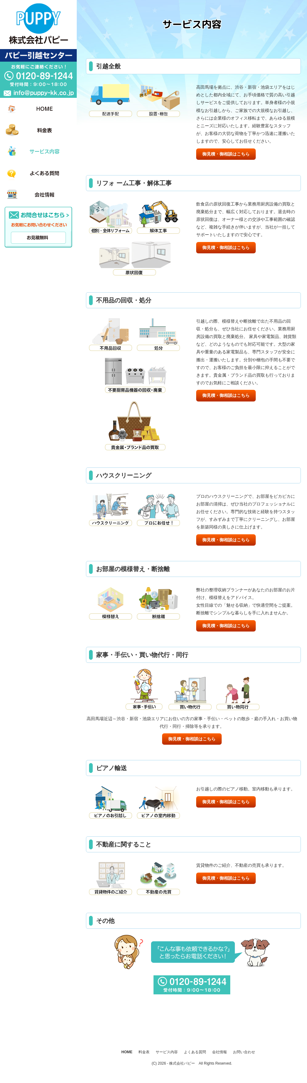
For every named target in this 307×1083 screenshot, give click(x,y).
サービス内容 (167, 1052)
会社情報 (219, 1052)
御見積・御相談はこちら (226, 154)
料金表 (144, 1052)
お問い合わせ (244, 1052)
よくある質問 (195, 1052)
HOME (126, 1052)
